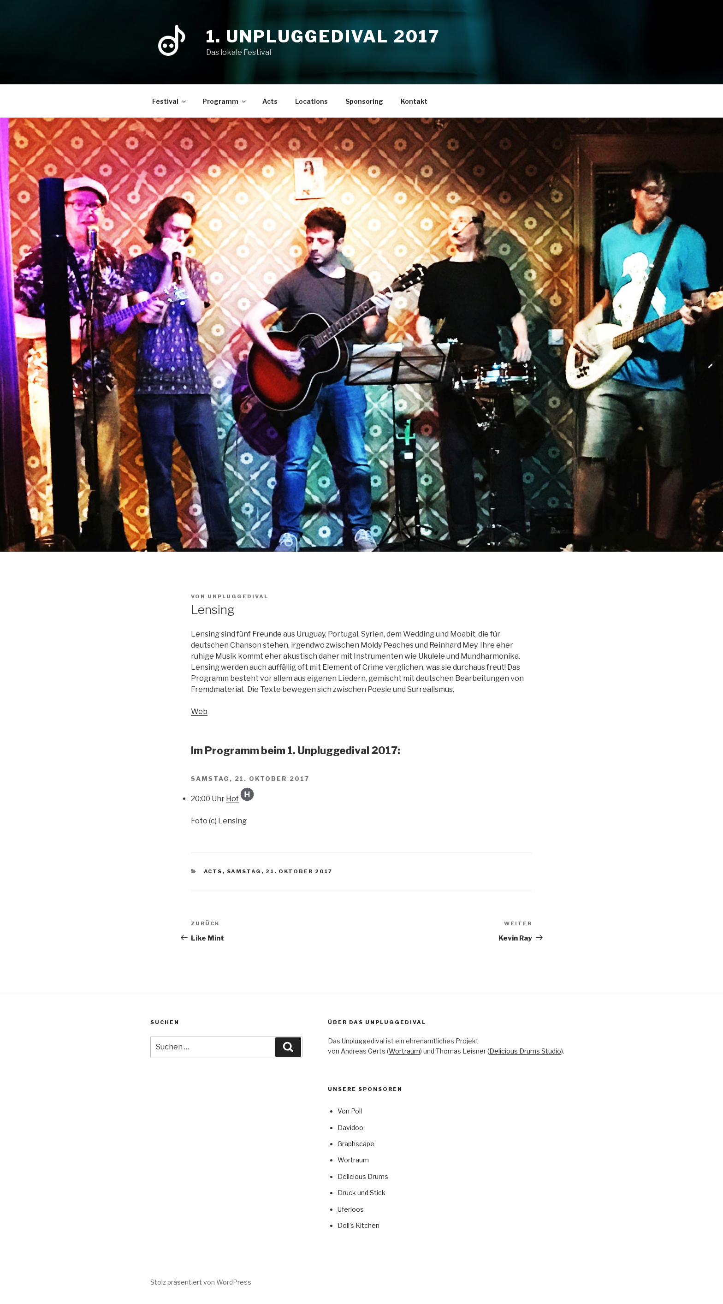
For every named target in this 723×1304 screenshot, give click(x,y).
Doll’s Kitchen (358, 1225)
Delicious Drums (363, 1176)
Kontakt (414, 101)
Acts (270, 101)
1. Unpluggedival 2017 (323, 36)
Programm (224, 101)
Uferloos (351, 1209)
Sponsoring (364, 101)
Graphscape (356, 1144)
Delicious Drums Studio (525, 1051)
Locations (311, 101)
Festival (169, 101)
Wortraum (404, 1051)
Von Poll (350, 1111)
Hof (232, 798)
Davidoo (350, 1127)
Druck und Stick (361, 1193)
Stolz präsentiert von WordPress (200, 1282)
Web (199, 711)
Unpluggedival (237, 596)
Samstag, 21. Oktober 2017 (280, 871)
